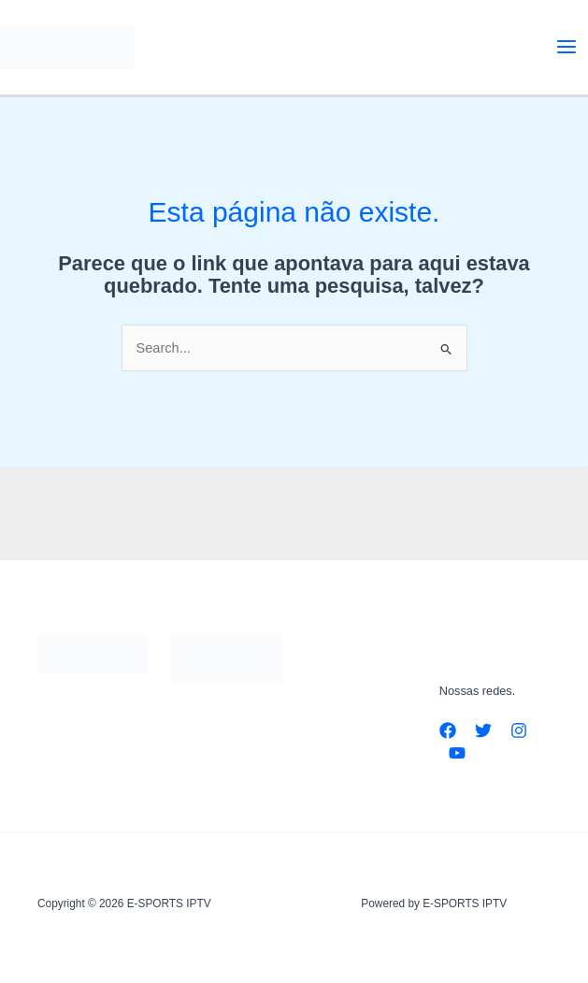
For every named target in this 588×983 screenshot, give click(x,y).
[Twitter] (483, 730)
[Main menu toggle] (566, 46)
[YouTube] (457, 752)
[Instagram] (518, 730)
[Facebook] (447, 730)
